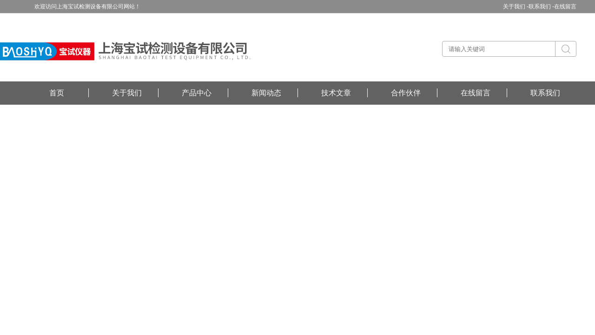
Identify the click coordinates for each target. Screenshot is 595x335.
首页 (56, 93)
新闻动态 (266, 93)
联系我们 (545, 93)
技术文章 (336, 93)
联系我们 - (541, 6)
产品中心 (197, 93)
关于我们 (127, 93)
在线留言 (565, 6)
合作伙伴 (406, 93)
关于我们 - (516, 6)
